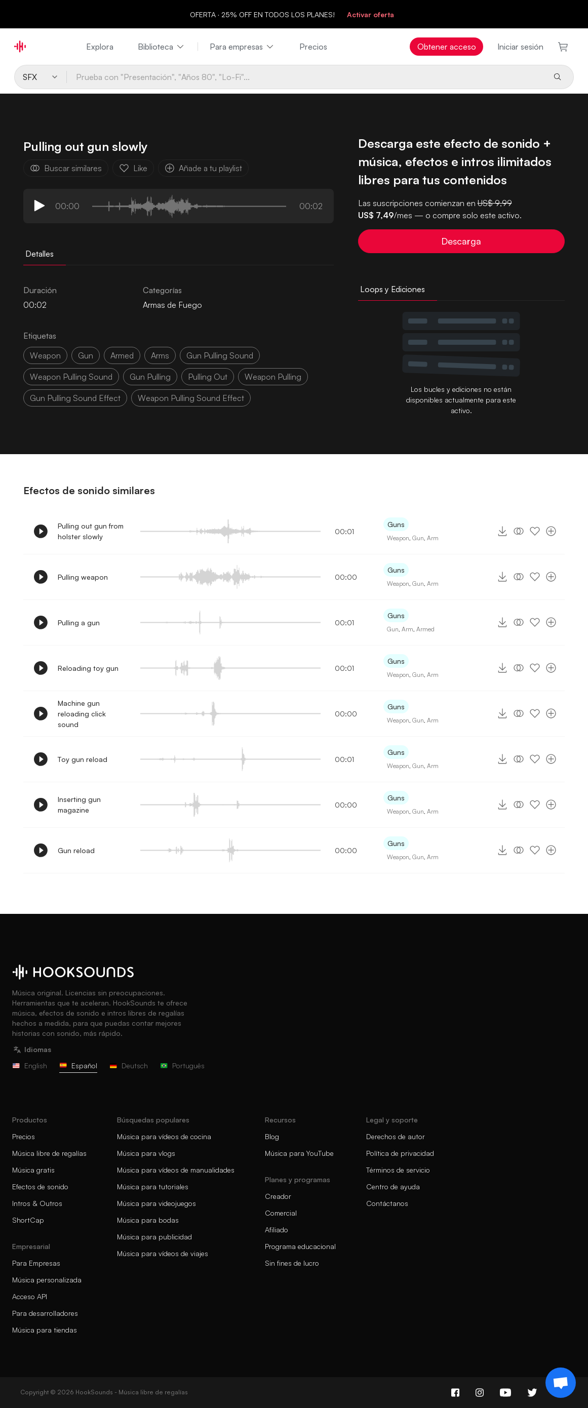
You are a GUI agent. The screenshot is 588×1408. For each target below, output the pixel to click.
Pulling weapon (83, 577)
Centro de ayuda (393, 1186)
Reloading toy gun (88, 668)
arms (160, 355)
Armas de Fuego (172, 305)
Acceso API (29, 1296)
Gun (418, 538)
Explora (99, 47)
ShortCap (28, 1220)
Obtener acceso (446, 47)
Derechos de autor (395, 1136)
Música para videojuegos (156, 1203)
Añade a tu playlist (203, 168)
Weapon (398, 538)
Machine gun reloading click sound (82, 714)
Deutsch (128, 1065)
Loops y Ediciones (392, 289)
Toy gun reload (82, 759)
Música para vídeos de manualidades (175, 1169)
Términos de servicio (398, 1169)
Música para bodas (148, 1220)
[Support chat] (560, 1382)
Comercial (281, 1213)
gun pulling (150, 377)
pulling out (207, 377)
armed (122, 355)
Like (133, 168)
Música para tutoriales (152, 1186)
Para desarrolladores (45, 1313)
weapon (45, 355)
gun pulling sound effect (75, 398)
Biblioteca (161, 47)
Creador (278, 1196)
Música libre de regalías (49, 1153)
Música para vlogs (146, 1153)
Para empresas (242, 47)
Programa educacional (300, 1246)
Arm (433, 538)
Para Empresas (36, 1263)
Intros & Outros (37, 1203)
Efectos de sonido (40, 1186)
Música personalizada (47, 1279)
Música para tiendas (44, 1329)
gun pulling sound (219, 355)
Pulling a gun (79, 622)
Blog (272, 1136)
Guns (396, 524)
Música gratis (33, 1169)
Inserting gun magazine (79, 804)
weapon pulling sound (71, 377)
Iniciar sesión (520, 47)
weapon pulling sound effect (191, 398)
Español (78, 1065)
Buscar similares (66, 168)
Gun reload (76, 850)
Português (182, 1065)
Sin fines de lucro (292, 1263)
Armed (425, 629)
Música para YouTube (299, 1153)
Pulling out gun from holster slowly (91, 531)
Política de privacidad (400, 1153)
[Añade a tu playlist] (551, 531)
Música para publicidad (154, 1236)
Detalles (39, 254)
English (29, 1065)
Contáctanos (387, 1203)
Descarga (461, 241)
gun (85, 355)
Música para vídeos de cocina (164, 1136)
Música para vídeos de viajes (162, 1253)
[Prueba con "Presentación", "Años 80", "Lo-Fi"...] (305, 77)
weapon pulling (273, 377)
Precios (313, 47)
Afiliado (276, 1229)
